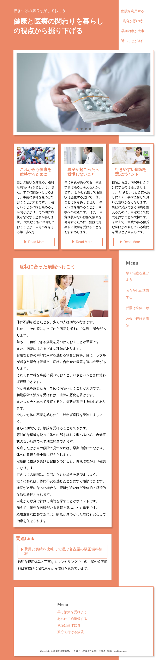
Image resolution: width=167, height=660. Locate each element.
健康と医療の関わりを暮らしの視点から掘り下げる (58, 26)
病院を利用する (132, 11)
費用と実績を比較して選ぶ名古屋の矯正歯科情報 (63, 551)
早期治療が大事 (132, 31)
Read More (36, 242)
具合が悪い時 (133, 21)
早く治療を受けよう (137, 276)
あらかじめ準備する (137, 294)
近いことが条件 (132, 41)
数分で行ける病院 (137, 322)
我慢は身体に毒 (137, 308)
